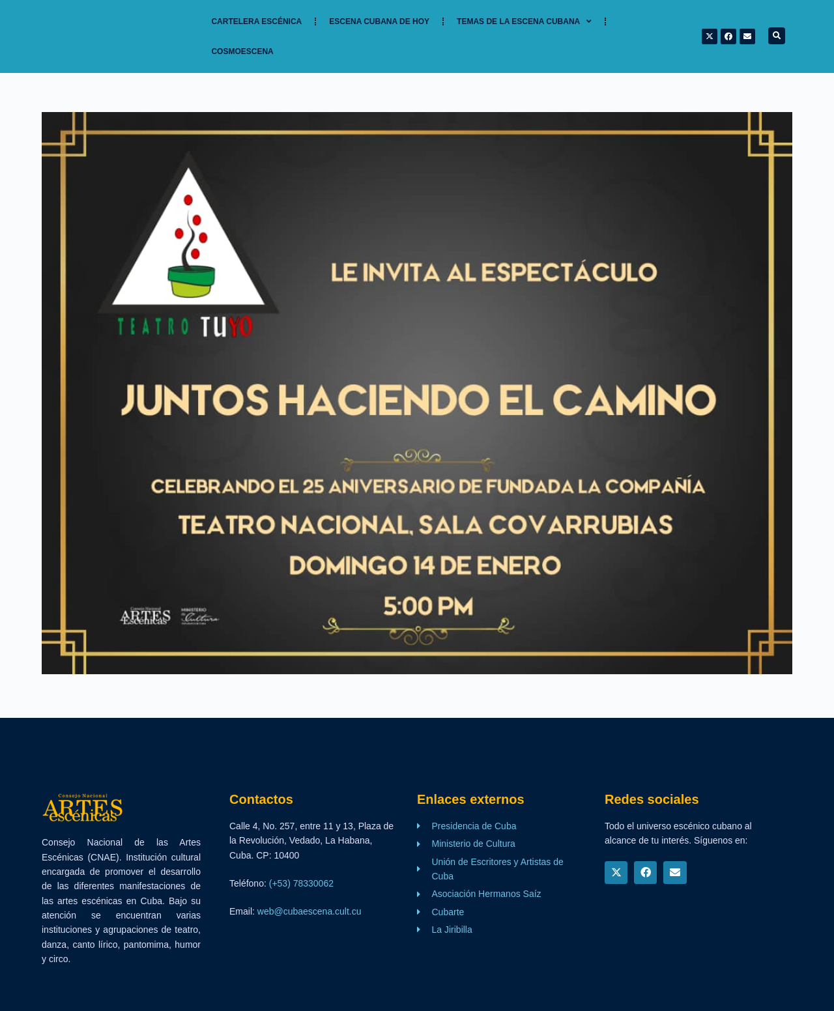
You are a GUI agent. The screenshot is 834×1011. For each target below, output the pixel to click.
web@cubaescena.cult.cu (309, 911)
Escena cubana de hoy (379, 21)
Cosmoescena (242, 51)
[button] (776, 35)
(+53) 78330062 (301, 883)
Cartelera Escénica (256, 21)
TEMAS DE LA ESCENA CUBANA (524, 21)
